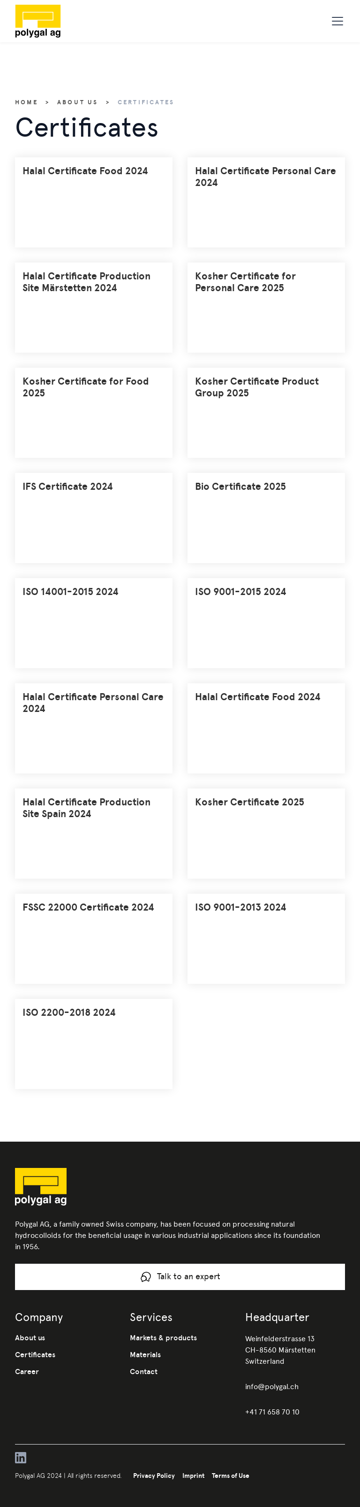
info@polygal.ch (272, 1386)
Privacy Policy (154, 1475)
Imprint (193, 1475)
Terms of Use (230, 1475)
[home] (53, 21)
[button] (335, 21)
